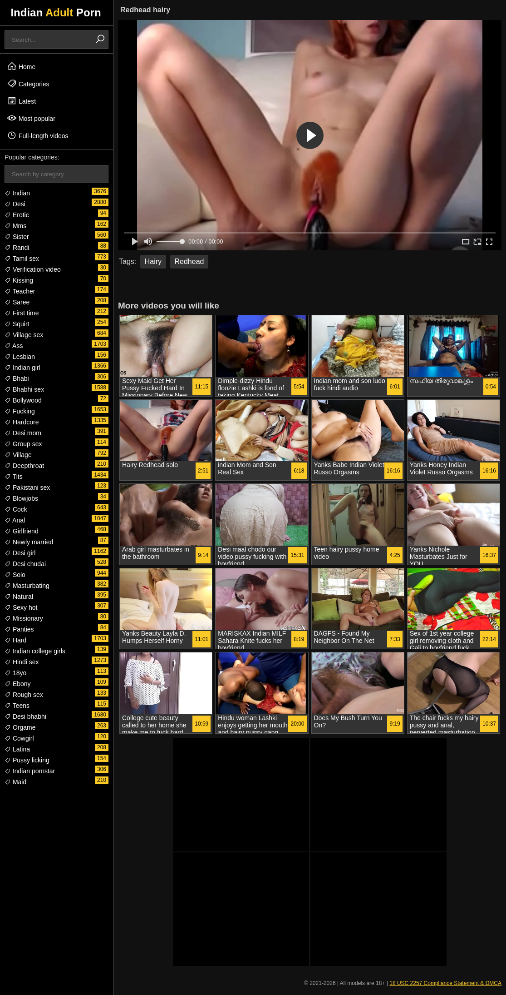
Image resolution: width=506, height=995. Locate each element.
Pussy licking (27, 760)
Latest (21, 101)
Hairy (153, 261)
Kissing (19, 280)
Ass (14, 345)
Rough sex (24, 694)
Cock (16, 509)
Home (21, 66)
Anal (15, 520)
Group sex (23, 444)
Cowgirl (19, 738)
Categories (28, 84)
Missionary (24, 618)
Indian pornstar (30, 771)
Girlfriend (22, 531)
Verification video (33, 269)
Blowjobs (21, 498)
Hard (15, 640)
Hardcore (22, 422)
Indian (17, 193)
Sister (17, 236)
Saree (17, 302)
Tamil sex (22, 258)
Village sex (24, 334)
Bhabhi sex (24, 389)
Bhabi (17, 378)
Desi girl (20, 553)
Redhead (189, 261)
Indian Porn (55, 12)
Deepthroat (24, 465)
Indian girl (22, 367)
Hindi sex (22, 662)
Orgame (20, 727)
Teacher (20, 291)
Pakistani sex (27, 487)
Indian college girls (35, 651)
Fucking (20, 411)
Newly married (29, 542)
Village (18, 454)
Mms (15, 225)
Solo (15, 574)
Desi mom (23, 433)
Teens (17, 705)
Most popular (31, 118)
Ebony (18, 683)
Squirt (17, 324)
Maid (15, 782)
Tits (14, 476)
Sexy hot (21, 607)
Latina (17, 749)
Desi (15, 204)
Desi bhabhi (25, 716)
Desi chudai (25, 563)
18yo (15, 673)
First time (22, 313)
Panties (19, 629)
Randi (17, 247)
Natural (19, 596)
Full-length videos (38, 135)
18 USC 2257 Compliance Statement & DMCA (445, 983)
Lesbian (20, 356)
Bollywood (23, 400)
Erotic (17, 215)
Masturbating (27, 585)
